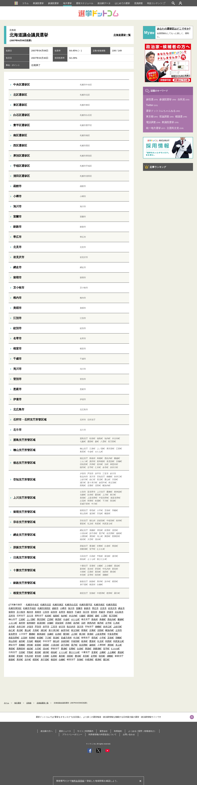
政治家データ (104, 3)
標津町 (98, 659)
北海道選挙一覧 (122, 35)
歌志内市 (71, 626)
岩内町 (76, 623)
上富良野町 (100, 634)
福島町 (56, 615)
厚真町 (88, 648)
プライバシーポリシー (72, 734)
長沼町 (20, 630)
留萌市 (12, 612)
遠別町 (22, 641)
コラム (25, 3)
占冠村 (24, 637)
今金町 (66, 619)
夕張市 (30, 626)
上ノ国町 (31, 619)
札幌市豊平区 (85, 604)
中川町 (76, 637)
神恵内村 (91, 623)
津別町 (30, 645)
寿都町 (102, 619)
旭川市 (71, 608)
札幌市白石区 (71, 604)
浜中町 (28, 659)
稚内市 (30, 612)
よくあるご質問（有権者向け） (142, 731)
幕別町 (62, 656)
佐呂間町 (83, 645)
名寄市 (62, 612)
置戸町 (74, 645)
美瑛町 (90, 634)
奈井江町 (107, 626)
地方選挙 (67, 3)
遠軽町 (92, 645)
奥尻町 (58, 619)
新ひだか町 (74, 652)
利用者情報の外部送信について (102, 734)
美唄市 (38, 612)
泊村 (83, 623)
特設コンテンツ (156, 3)
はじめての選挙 (122, 3)
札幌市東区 (58, 604)
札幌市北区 (45, 604)
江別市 (46, 612)
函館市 (55, 608)
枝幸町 (84, 641)
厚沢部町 (41, 619)
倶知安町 (59, 623)
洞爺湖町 (97, 648)
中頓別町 (75, 641)
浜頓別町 (65, 641)
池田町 (70, 656)
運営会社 (104, 731)
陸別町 (102, 656)
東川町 (82, 634)
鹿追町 (121, 652)
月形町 (36, 630)
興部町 (12, 648)
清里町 (46, 645)
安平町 (106, 648)
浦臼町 (44, 630)
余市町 (12, 626)
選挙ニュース (65, 731)
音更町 (94, 652)
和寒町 (32, 637)
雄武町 (30, 648)
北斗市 (30, 615)
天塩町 (30, 641)
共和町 (68, 623)
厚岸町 (20, 659)
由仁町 (12, 630)
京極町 (50, 623)
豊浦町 (64, 648)
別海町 (80, 659)
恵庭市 (102, 612)
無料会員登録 (77, 781)
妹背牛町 (65, 630)
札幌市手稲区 (29, 608)
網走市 (121, 608)
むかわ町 (115, 648)
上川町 (74, 634)
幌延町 (38, 641)
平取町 (30, 652)
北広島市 (119, 612)
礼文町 (100, 641)
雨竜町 (84, 630)
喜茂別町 (41, 623)
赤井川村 (21, 626)
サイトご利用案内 (85, 731)
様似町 (54, 652)
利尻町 (108, 641)
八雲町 (104, 615)
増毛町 (94, 637)
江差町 (22, 619)
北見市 (103, 608)
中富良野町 (112, 634)
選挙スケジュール (84, 3)
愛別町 (66, 634)
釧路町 (12, 659)
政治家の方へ (47, 731)
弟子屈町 (45, 659)
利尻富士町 (118, 641)
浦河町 (46, 652)
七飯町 (82, 615)
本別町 (86, 656)
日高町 (22, 652)
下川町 (48, 637)
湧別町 (110, 645)
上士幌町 (111, 652)
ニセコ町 (13, 623)
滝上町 (118, 645)
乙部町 (50, 619)
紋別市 (54, 612)
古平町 (108, 623)
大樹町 (46, 656)
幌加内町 (109, 630)
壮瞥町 (72, 648)
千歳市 (78, 612)
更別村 (38, 656)
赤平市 (46, 626)
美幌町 (22, 645)
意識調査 (138, 3)
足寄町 (94, 656)
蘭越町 (121, 619)
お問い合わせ (129, 734)
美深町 (56, 637)
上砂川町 (117, 626)
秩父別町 (75, 630)
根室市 (70, 612)
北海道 (28, 703)
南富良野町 (14, 637)
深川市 (80, 626)
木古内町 (73, 615)
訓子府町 (65, 645)
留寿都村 (31, 623)
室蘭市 (79, 608)
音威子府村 (66, 637)
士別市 (118, 630)
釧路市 (87, 608)
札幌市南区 (99, 604)
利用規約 (118, 731)
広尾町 (54, 656)
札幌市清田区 (44, 608)
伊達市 (110, 612)
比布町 (58, 634)
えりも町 (63, 652)
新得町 (12, 656)
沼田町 (100, 630)
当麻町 (50, 634)
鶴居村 (54, 659)
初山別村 (13, 641)
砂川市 (62, 626)
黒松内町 (111, 619)
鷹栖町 (32, 634)
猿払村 (56, 641)
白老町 (80, 648)
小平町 (102, 637)
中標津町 (89, 659)
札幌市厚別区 (15, 608)
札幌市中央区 (32, 604)
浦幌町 (110, 656)
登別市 (94, 612)
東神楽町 (41, 634)
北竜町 (92, 630)
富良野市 (13, 634)
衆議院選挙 (38, 3)
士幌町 (102, 652)
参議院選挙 (53, 3)
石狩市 (12, 615)
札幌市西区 (111, 604)
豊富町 (92, 641)
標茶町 (36, 659)
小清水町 (55, 645)
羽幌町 (118, 637)
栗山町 (28, 630)
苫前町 (110, 637)
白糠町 (62, 659)
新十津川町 (54, 630)
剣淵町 (40, 637)
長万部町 (113, 615)
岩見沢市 (112, 608)
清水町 (46, 648)
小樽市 (63, 608)
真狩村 (22, 623)
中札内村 (29, 656)
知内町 (64, 615)
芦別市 (38, 626)
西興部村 (21, 648)
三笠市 (54, 626)
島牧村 (94, 619)
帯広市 (95, 608)
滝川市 (86, 612)
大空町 (38, 648)
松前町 (48, 615)
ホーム (6, 703)
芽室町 (20, 656)
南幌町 (98, 626)
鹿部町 (90, 615)
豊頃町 (78, 656)
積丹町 (100, 623)
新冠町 (38, 652)
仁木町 (116, 623)
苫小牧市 (21, 612)
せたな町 (75, 619)
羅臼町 (106, 659)
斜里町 (38, 645)
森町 (97, 615)
